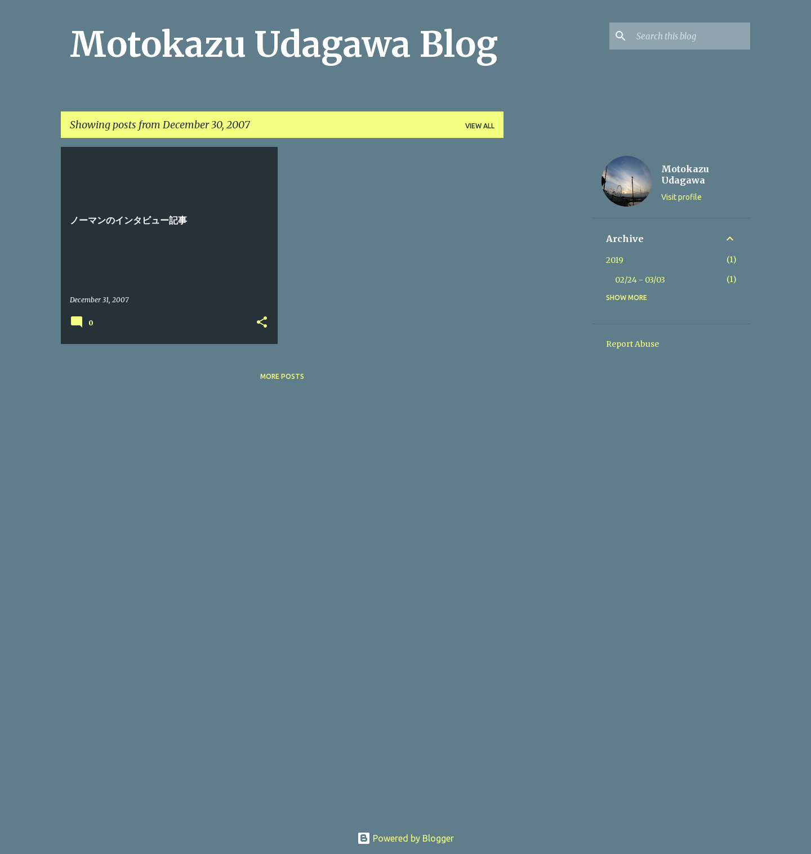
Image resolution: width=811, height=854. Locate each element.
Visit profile (681, 197)
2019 (614, 260)
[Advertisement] (548, 316)
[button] (262, 322)
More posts (282, 376)
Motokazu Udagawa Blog (284, 44)
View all (479, 125)
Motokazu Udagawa (685, 174)
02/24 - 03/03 (640, 280)
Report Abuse (632, 344)
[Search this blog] (691, 36)
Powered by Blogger (405, 838)
